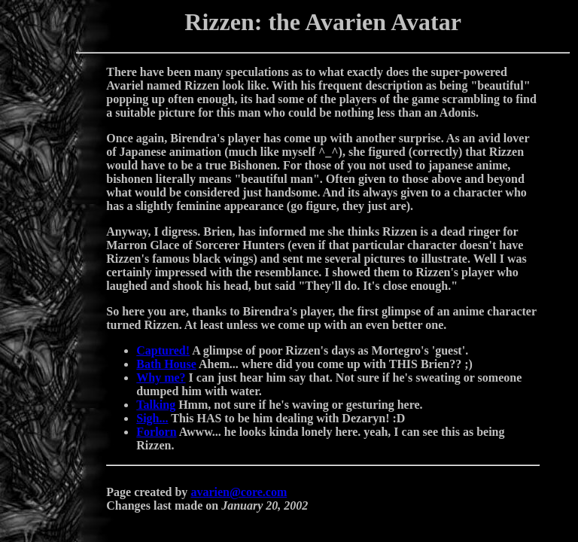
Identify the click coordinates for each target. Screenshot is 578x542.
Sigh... (152, 418)
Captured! (163, 350)
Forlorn (156, 431)
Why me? (160, 377)
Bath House (166, 364)
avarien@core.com (238, 492)
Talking (155, 404)
